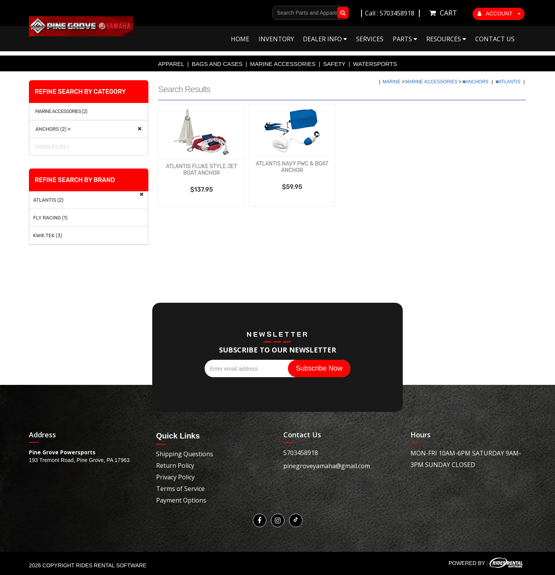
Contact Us (495, 39)
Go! (341, 12)
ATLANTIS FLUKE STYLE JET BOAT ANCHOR (201, 169)
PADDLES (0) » (51, 147)
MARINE (392, 81)
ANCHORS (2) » (52, 129)
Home (240, 39)
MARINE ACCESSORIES (283, 64)
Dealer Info (325, 39)
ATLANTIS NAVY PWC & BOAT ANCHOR (292, 167)
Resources (446, 39)
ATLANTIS (508, 81)
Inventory (276, 39)
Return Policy (175, 465)
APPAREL (171, 64)
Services (369, 39)
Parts (405, 39)
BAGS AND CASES (217, 64)
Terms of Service (180, 488)
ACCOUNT (499, 13)
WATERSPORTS (375, 64)
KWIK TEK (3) (47, 235)
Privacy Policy (175, 477)
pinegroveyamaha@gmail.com (326, 466)
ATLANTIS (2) (48, 200)
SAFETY (334, 64)
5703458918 (300, 453)
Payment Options (181, 500)
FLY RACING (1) (50, 218)
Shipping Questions (184, 453)
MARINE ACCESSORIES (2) (61, 111)
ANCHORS (476, 81)
